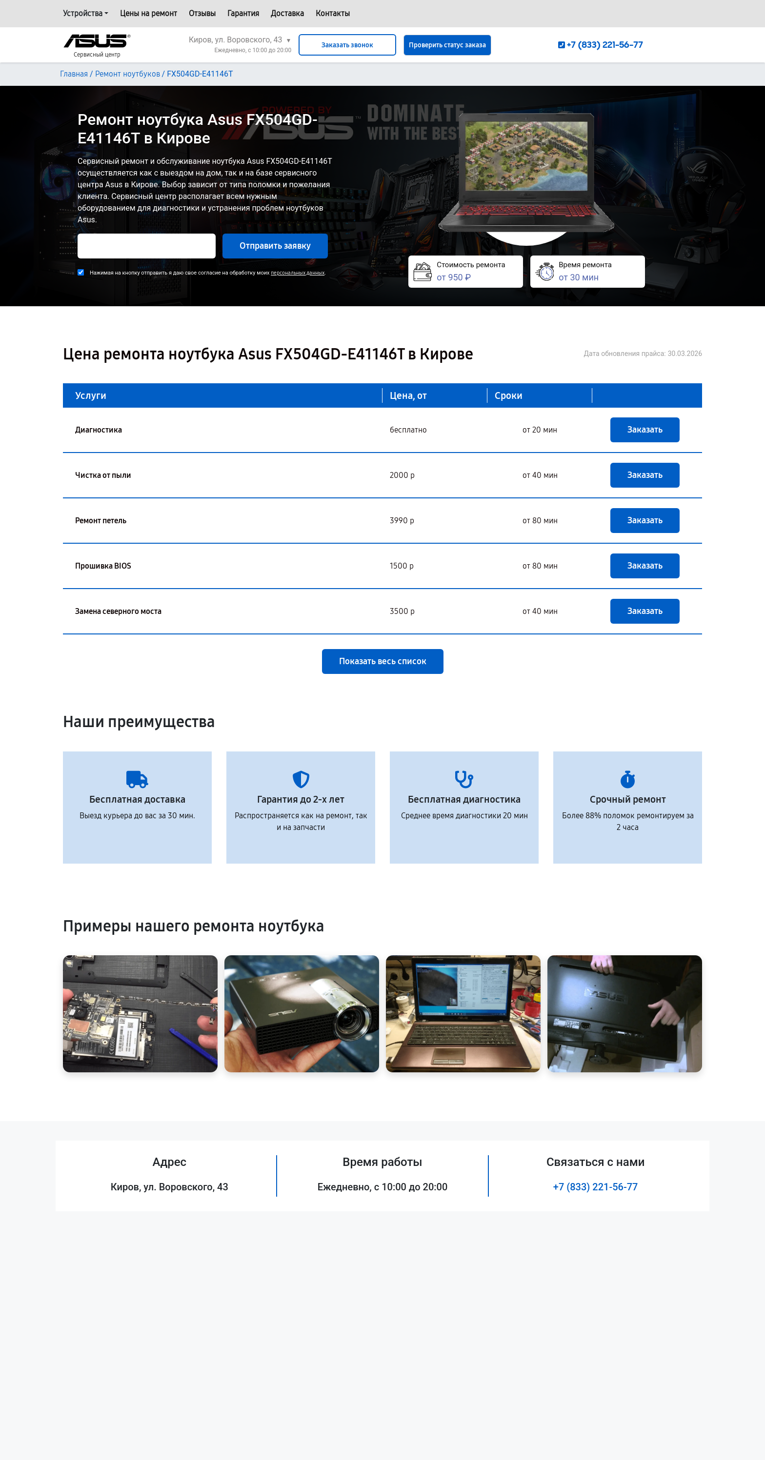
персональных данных (297, 273)
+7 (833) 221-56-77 (595, 1187)
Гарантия (243, 13)
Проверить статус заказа (447, 45)
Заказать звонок (347, 45)
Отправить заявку (275, 245)
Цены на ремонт (148, 13)
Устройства (82, 13)
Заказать (645, 429)
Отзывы (202, 13)
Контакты (333, 13)
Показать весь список (382, 661)
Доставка (287, 13)
